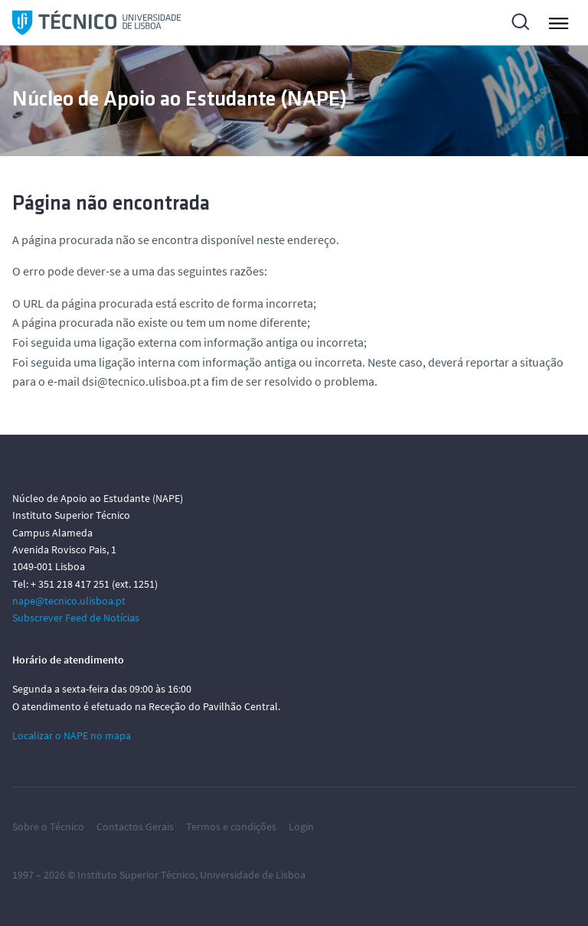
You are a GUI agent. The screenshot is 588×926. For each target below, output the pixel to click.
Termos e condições (231, 826)
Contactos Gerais (135, 826)
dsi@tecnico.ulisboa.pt (141, 381)
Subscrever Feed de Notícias (75, 617)
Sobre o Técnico (48, 826)
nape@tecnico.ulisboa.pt (69, 601)
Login (301, 826)
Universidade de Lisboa (252, 875)
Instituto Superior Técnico (136, 875)
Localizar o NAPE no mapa (71, 735)
